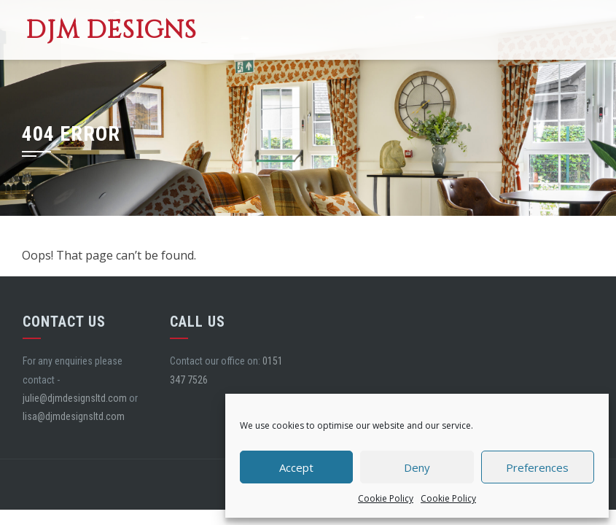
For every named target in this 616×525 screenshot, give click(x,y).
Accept (296, 467)
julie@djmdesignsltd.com (75, 398)
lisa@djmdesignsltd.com (74, 416)
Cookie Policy (385, 498)
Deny (417, 467)
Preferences (537, 467)
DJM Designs (111, 30)
